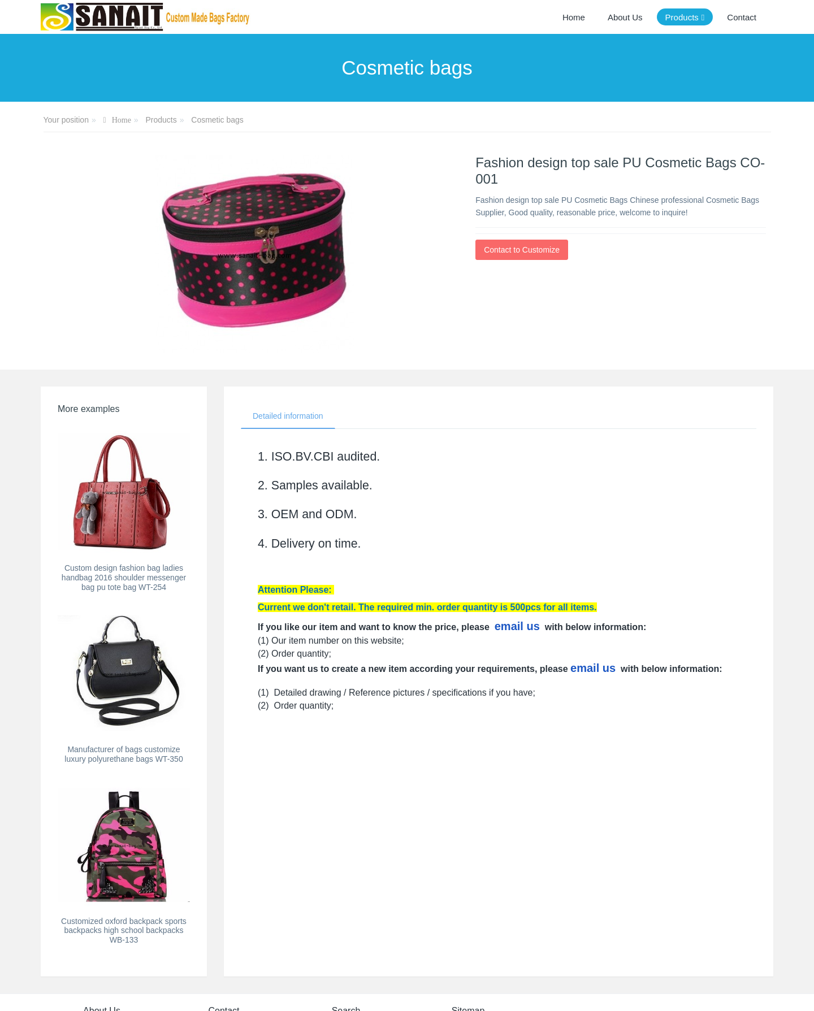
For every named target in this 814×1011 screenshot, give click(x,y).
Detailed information (288, 415)
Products (160, 119)
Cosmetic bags (217, 119)
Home (573, 17)
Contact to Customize (522, 249)
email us (517, 626)
